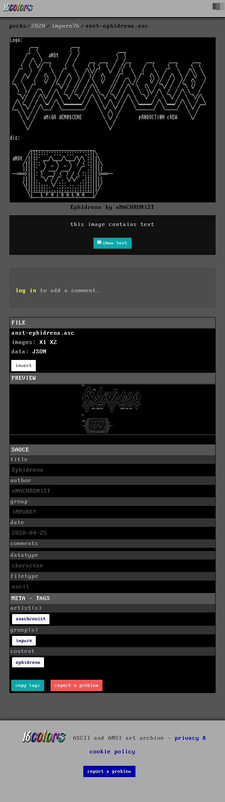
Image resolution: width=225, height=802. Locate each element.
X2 (53, 342)
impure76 (66, 26)
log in (26, 291)
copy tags (28, 685)
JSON (40, 352)
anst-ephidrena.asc (43, 333)
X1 (43, 342)
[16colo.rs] (18, 8)
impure (24, 640)
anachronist (31, 618)
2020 (39, 26)
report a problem (76, 685)
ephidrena (28, 662)
